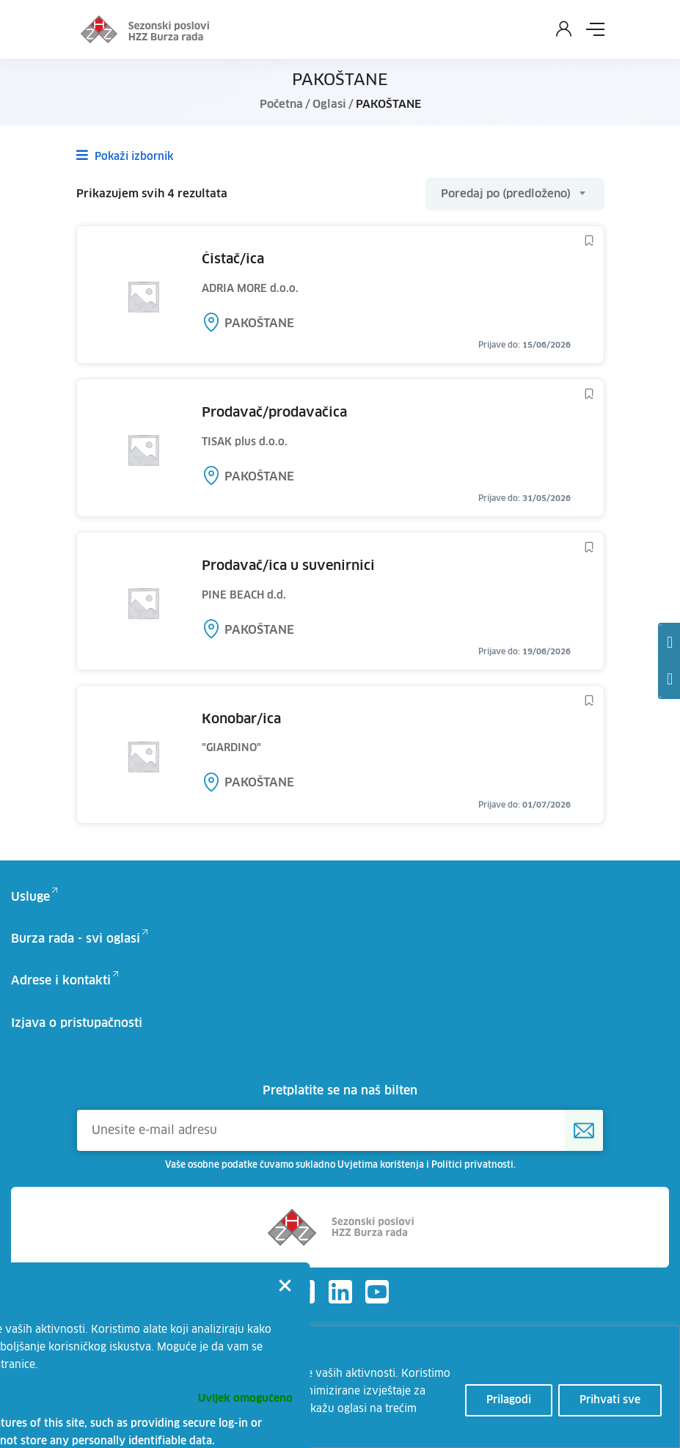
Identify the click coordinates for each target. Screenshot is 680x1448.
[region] (340, 1386)
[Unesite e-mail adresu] (340, 1130)
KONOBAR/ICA (241, 719)
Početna (281, 104)
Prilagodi (508, 1400)
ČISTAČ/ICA (233, 259)
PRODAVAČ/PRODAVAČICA (274, 413)
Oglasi (329, 104)
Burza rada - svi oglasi (75, 939)
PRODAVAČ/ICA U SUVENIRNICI (288, 566)
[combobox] (514, 194)
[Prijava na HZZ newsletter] (584, 1130)
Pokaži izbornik (124, 155)
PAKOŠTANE (259, 323)
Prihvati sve (610, 1400)
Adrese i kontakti (61, 981)
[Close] (285, 1287)
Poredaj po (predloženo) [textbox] (506, 194)
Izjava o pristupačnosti (76, 1023)
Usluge (30, 897)
